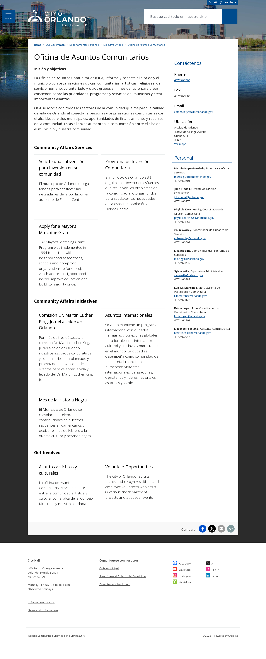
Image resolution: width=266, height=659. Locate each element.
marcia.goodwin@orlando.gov (192, 176)
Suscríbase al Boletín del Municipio (122, 576)
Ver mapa (180, 144)
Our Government (55, 44)
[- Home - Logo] (58, 18)
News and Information (43, 610)
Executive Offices (113, 44)
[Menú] (8, 16)
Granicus (233, 635)
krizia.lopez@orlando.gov (189, 316)
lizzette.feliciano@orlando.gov (192, 332)
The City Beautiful (76, 635)
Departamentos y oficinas (84, 44)
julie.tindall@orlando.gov (189, 197)
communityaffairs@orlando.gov (193, 112)
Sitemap (58, 635)
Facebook (185, 563)
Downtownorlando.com (114, 584)
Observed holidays (40, 589)
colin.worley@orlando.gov (190, 238)
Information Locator (41, 602)
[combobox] (222, 2)
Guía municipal (109, 568)
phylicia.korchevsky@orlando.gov (194, 217)
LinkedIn (217, 575)
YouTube (185, 569)
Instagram (185, 575)
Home (37, 44)
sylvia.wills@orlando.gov (188, 275)
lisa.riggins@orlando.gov (189, 259)
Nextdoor (185, 581)
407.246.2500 (182, 80)
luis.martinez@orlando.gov (190, 296)
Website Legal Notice (39, 635)
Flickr (215, 569)
